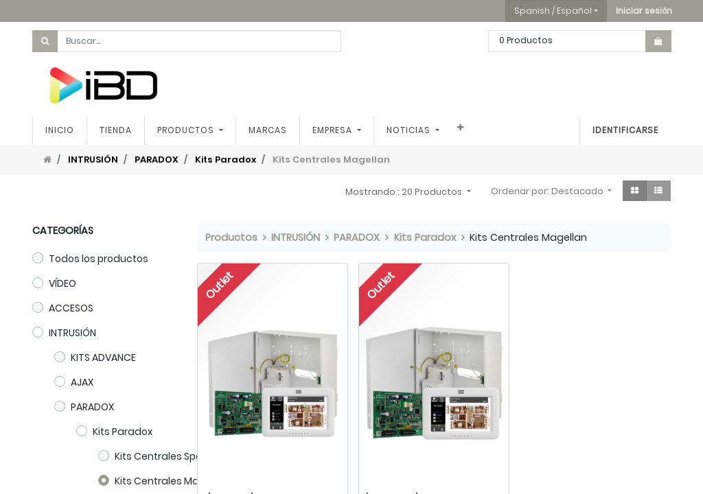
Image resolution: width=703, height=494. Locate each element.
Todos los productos (98, 259)
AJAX (82, 382)
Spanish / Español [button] (553, 10)
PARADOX (156, 159)
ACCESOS (71, 308)
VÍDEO (62, 283)
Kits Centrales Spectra (168, 456)
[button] (644, 11)
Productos (231, 237)
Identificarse (625, 130)
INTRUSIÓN (93, 159)
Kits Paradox (225, 159)
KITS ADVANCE (103, 357)
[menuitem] (60, 130)
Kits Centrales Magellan (172, 481)
